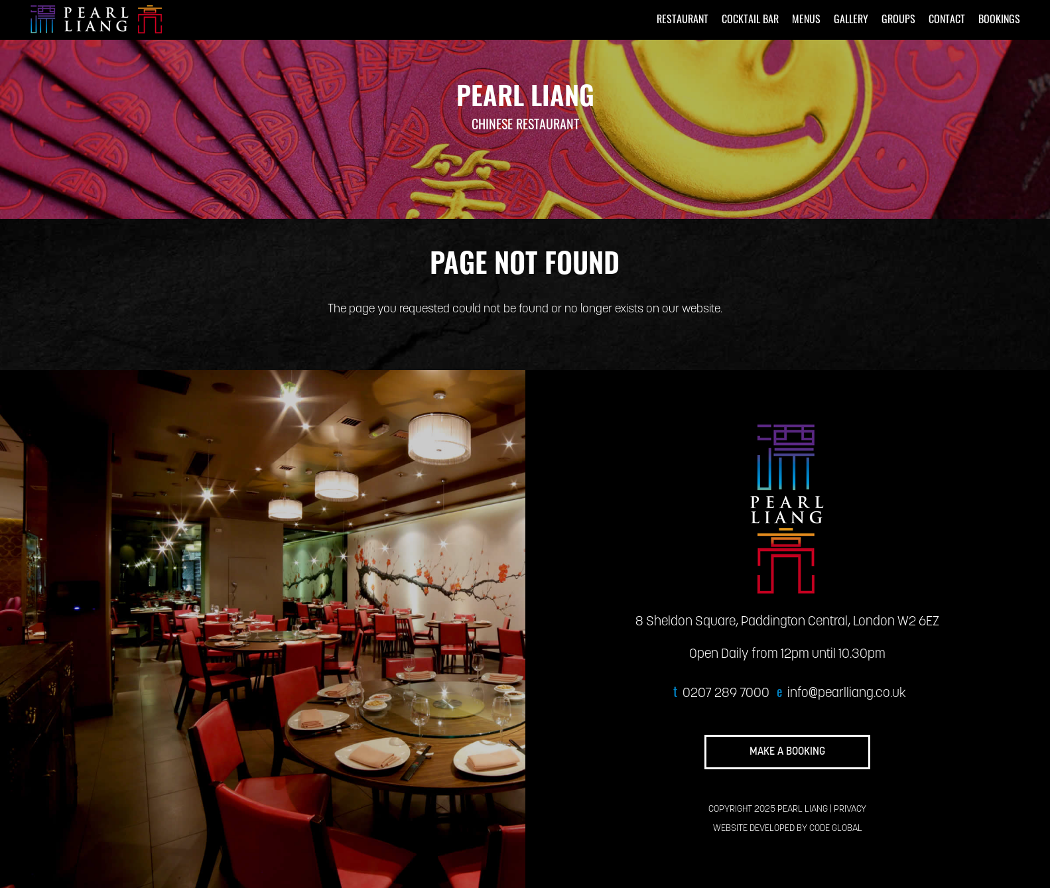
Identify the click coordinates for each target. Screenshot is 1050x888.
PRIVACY (850, 809)
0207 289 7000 (726, 693)
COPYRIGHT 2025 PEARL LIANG (768, 809)
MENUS (806, 20)
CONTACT (947, 20)
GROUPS (898, 20)
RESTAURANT (682, 20)
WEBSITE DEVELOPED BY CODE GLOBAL (787, 829)
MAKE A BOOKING (787, 752)
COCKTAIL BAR (750, 20)
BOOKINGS (999, 20)
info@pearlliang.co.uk (846, 693)
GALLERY (851, 20)
